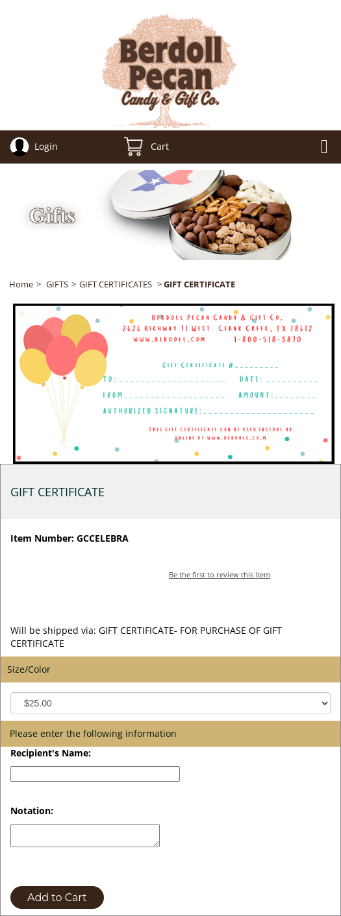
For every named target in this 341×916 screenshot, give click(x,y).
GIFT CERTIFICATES (115, 284)
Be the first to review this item (219, 574)
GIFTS (57, 284)
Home (21, 284)
